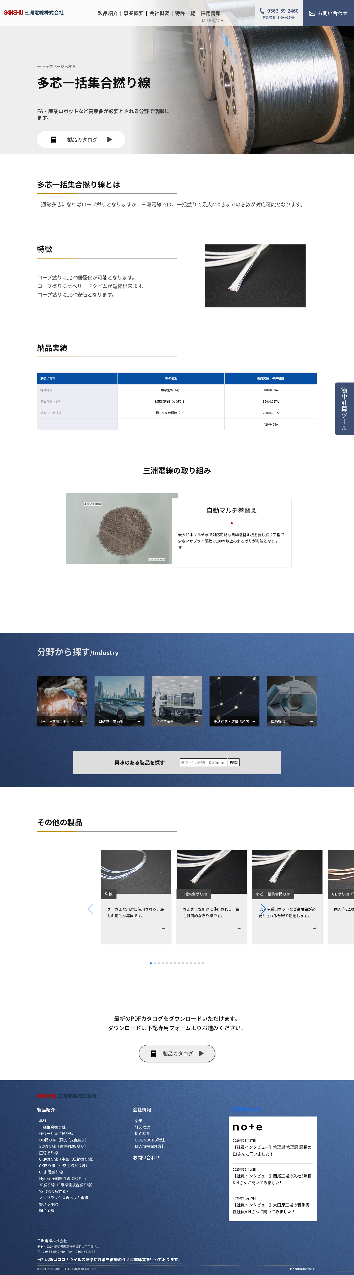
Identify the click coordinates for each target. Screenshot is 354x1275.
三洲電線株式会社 (245, 1109)
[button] (307, 909)
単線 (43, 1120)
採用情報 (211, 13)
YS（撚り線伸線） (54, 1191)
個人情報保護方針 (150, 1146)
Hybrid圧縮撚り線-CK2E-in (62, 1178)
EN (211, 20)
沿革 (138, 1120)
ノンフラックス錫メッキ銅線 (63, 1197)
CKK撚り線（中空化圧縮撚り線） (67, 1159)
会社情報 (142, 1109)
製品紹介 (46, 1109)
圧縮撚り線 (48, 1152)
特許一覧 (185, 13)
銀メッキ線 (48, 1204)
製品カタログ (81, 139)
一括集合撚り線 (52, 1127)
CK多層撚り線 (51, 1171)
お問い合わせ (146, 1157)
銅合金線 (46, 1210)
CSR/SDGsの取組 (150, 1139)
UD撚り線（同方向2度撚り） (63, 1139)
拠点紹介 (142, 1133)
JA (203, 20)
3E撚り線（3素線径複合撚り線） (67, 1184)
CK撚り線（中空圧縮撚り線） (64, 1165)
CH (220, 20)
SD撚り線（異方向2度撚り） (63, 1146)
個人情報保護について (302, 1269)
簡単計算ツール (344, 409)
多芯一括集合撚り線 (56, 1133)
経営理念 (142, 1127)
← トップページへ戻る (56, 66)
